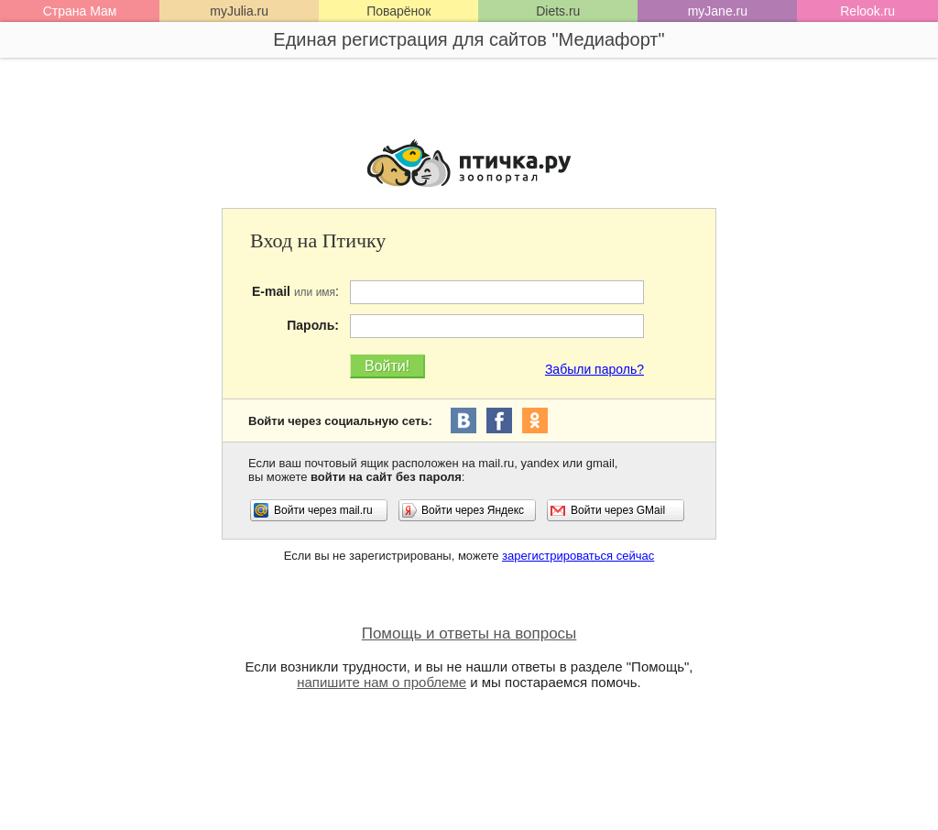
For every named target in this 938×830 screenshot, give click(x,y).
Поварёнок (398, 11)
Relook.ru (867, 11)
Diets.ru (558, 11)
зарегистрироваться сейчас (578, 555)
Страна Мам (80, 11)
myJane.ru (717, 11)
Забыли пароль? (594, 369)
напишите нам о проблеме (381, 682)
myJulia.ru (239, 11)
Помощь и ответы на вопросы (469, 633)
